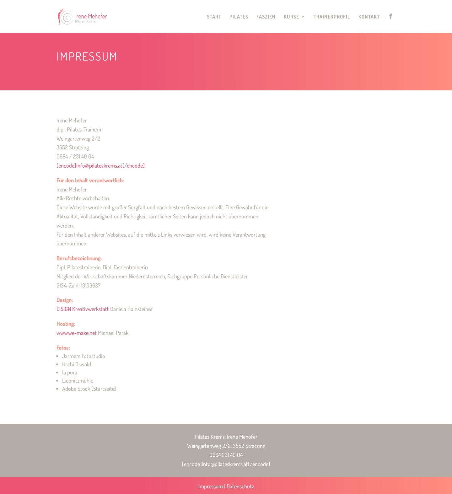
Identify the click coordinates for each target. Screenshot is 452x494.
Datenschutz (240, 486)
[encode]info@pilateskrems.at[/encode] (100, 165)
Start (214, 17)
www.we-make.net (76, 332)
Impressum (210, 486)
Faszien (266, 17)
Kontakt (369, 17)
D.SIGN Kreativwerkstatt (82, 308)
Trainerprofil (332, 17)
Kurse (291, 17)
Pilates (238, 17)
